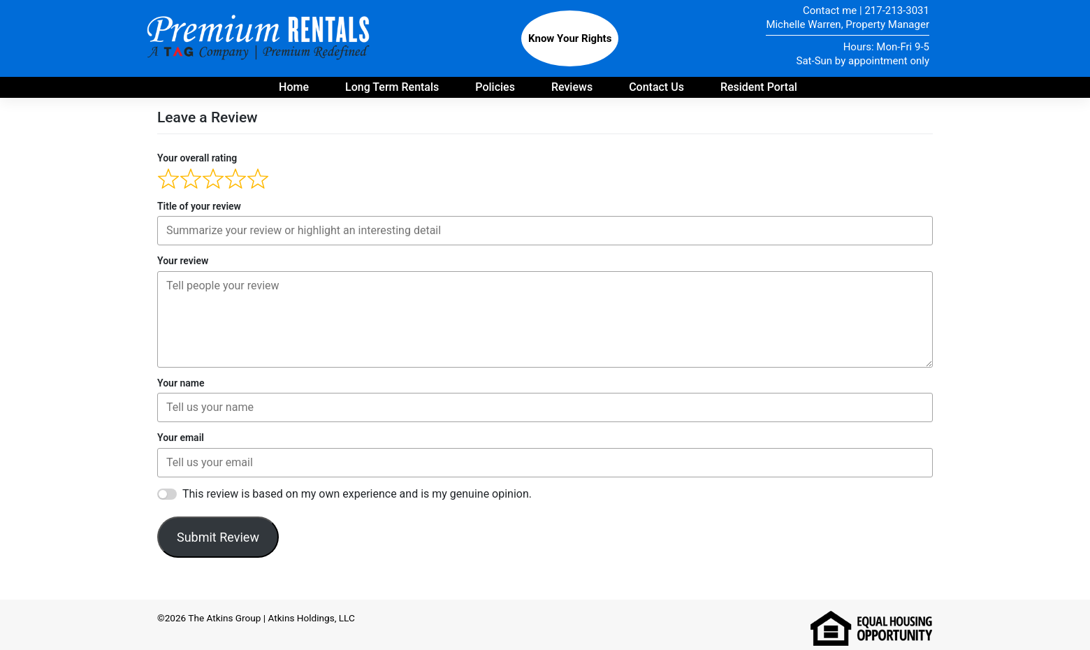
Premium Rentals (260, 38)
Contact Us (656, 87)
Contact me (830, 10)
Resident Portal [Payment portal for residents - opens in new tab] (758, 87)
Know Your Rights (569, 38)
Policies (495, 87)
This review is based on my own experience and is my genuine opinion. (357, 493)
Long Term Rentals (392, 87)
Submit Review (218, 537)
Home (294, 87)
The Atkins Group (224, 617)
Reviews (572, 87)
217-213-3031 (896, 10)
